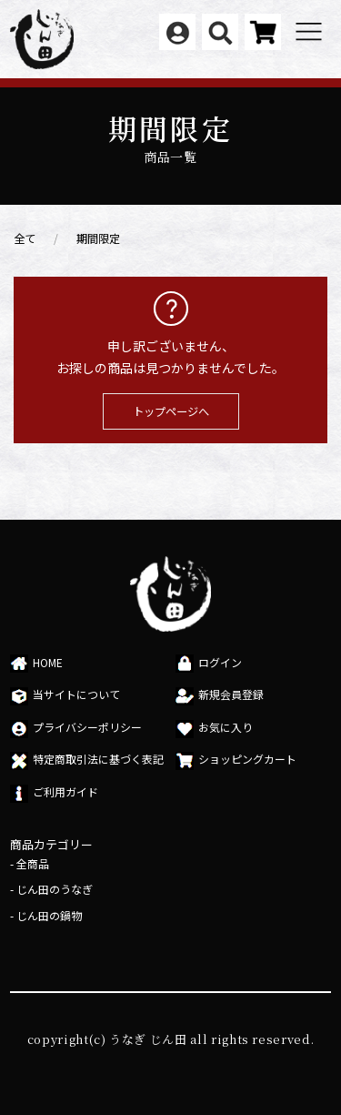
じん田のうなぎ (54, 889)
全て (24, 238)
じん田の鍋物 (49, 915)
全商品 (32, 863)
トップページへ (171, 411)
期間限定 (98, 238)
